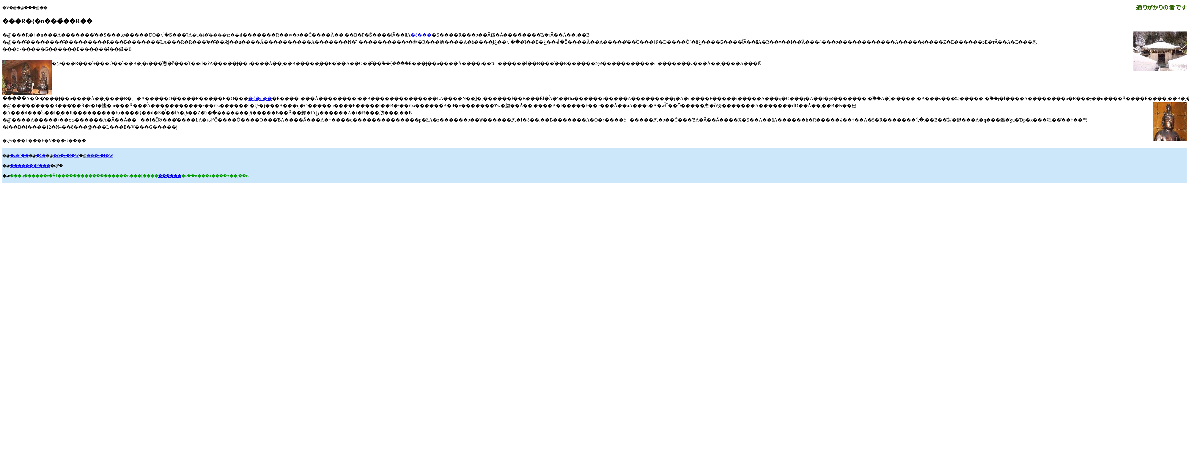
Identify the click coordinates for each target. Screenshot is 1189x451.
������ (169, 176)
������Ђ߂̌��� (30, 165)
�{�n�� (260, 98)
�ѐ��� (421, 34)
